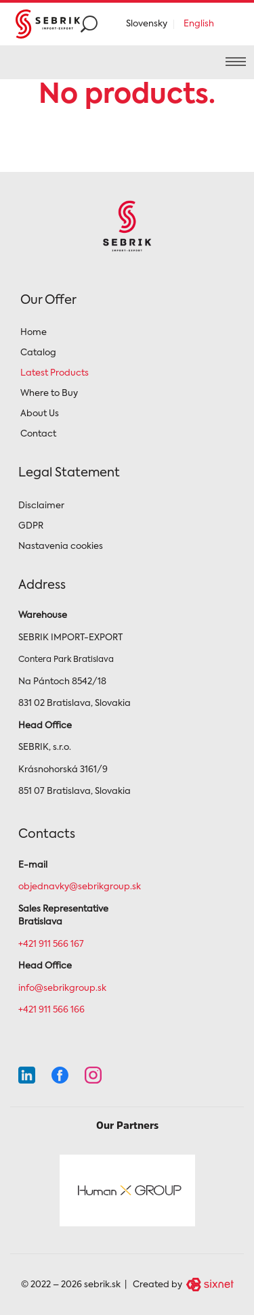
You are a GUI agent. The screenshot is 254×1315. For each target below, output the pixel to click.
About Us (39, 413)
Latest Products (54, 373)
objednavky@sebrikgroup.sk (79, 887)
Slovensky (146, 24)
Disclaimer (41, 506)
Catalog (38, 353)
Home (33, 332)
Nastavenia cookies (60, 546)
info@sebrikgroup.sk (62, 988)
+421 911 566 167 (51, 944)
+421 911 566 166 (51, 1010)
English (199, 24)
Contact (38, 434)
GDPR (30, 526)
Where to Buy (49, 393)
